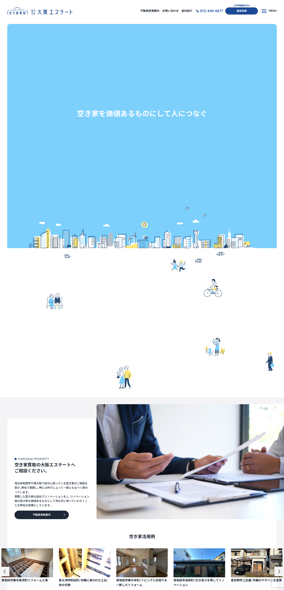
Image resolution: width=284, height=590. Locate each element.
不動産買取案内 (149, 11)
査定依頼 (242, 11)
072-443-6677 (211, 11)
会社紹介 (186, 11)
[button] (4, 571)
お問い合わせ (170, 11)
